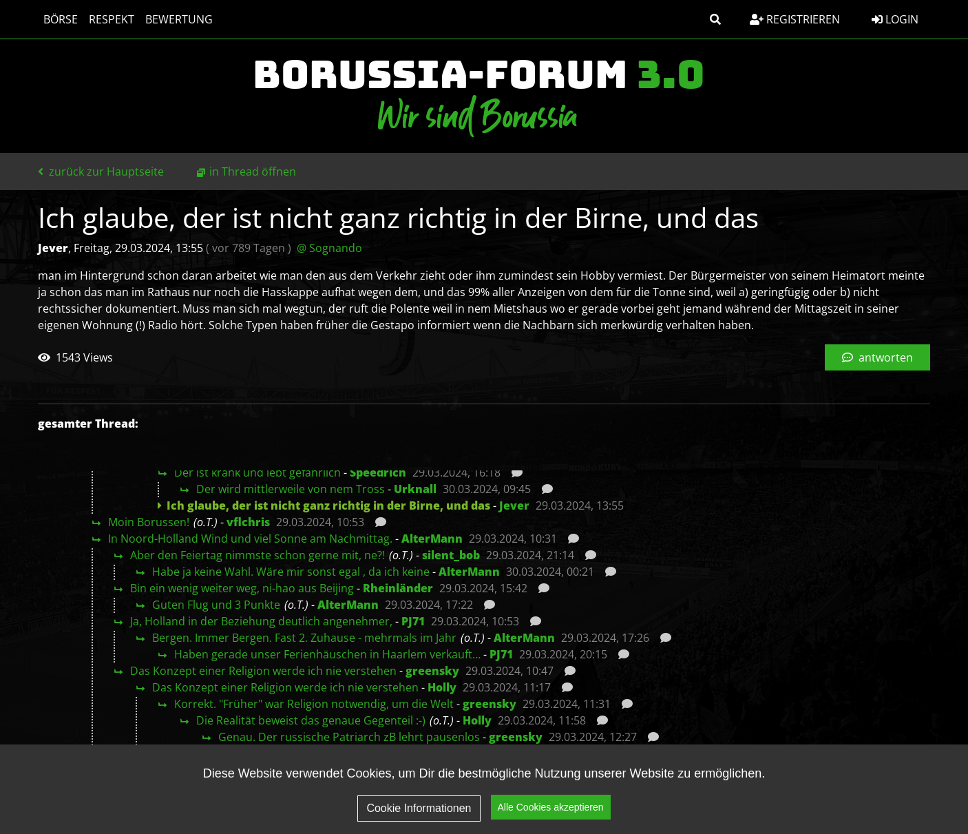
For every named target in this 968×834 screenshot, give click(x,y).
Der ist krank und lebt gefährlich (257, 472)
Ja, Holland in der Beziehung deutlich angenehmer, (261, 621)
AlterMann (432, 538)
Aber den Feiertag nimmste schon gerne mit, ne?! (257, 555)
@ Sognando (329, 248)
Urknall (415, 489)
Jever (514, 505)
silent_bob (451, 555)
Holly (442, 687)
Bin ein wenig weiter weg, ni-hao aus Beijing (242, 588)
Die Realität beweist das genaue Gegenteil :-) (310, 720)
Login (895, 19)
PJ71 (413, 621)
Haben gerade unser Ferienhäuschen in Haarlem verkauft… (327, 654)
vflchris (248, 522)
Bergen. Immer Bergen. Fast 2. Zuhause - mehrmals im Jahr (304, 637)
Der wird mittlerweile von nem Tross (290, 489)
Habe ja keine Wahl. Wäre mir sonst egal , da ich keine (290, 571)
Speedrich (378, 472)
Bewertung (179, 19)
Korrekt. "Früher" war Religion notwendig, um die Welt (313, 703)
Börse (60, 19)
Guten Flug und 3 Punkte (216, 604)
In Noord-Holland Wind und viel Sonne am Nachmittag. (250, 538)
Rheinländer (398, 588)
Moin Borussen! (148, 522)
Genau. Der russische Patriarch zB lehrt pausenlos (349, 736)
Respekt (111, 19)
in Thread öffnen (252, 171)
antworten (877, 357)
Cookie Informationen (418, 817)
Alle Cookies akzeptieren (551, 816)
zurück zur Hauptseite (101, 171)
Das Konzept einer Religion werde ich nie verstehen (263, 670)
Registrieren (795, 19)
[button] (715, 19)
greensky (432, 670)
